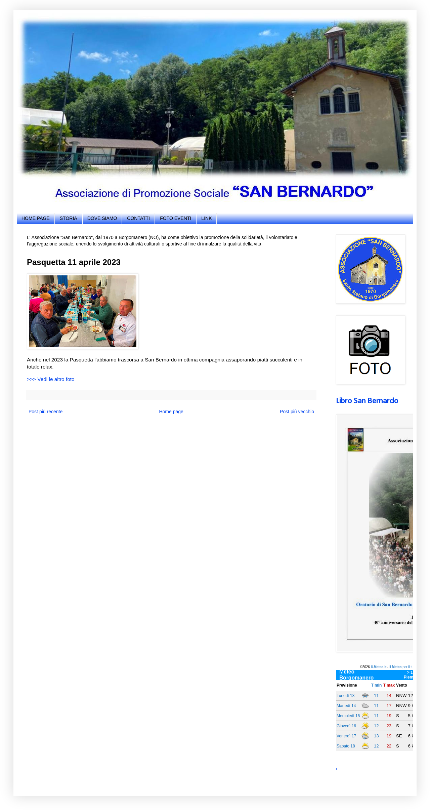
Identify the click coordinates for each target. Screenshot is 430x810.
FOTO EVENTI (175, 218)
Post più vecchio (297, 411)
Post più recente (45, 411)
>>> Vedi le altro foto (51, 379)
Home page (171, 411)
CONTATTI (138, 218)
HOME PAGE (36, 218)
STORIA (68, 218)
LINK (206, 218)
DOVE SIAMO (102, 218)
